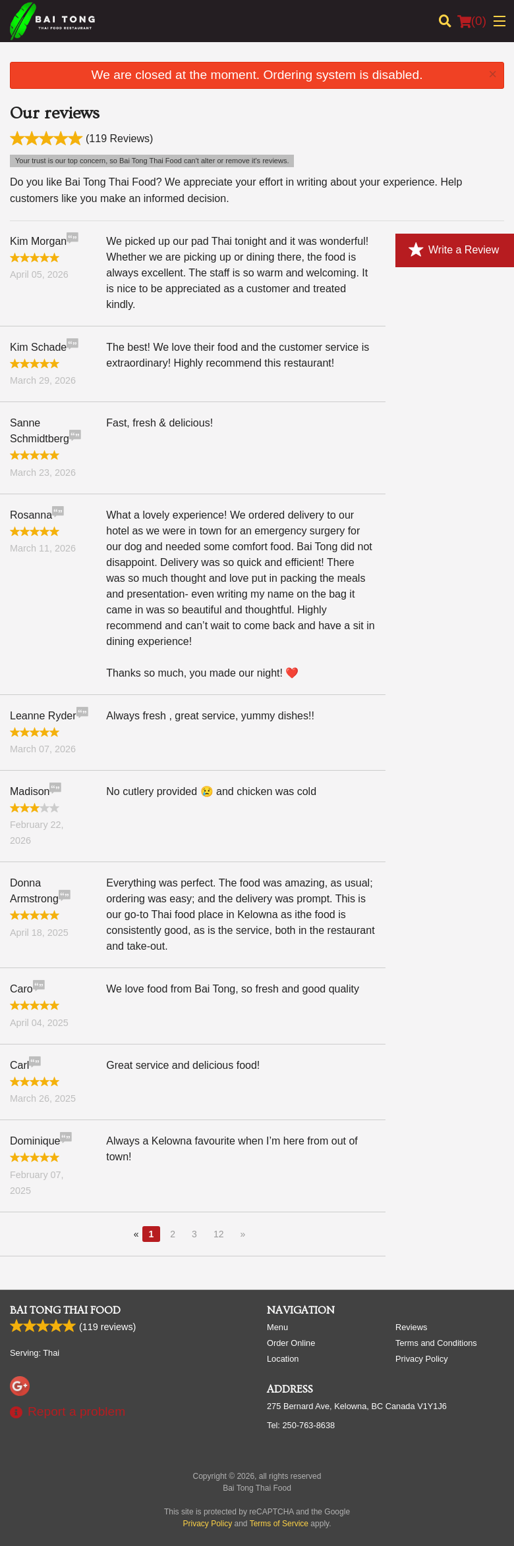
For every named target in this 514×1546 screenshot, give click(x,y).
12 (219, 1234)
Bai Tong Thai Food (65, 1310)
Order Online (291, 1343)
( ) (471, 21)
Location (283, 1359)
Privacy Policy (421, 1359)
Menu (277, 1327)
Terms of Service (279, 1523)
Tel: (301, 1425)
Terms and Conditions (436, 1343)
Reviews (411, 1327)
